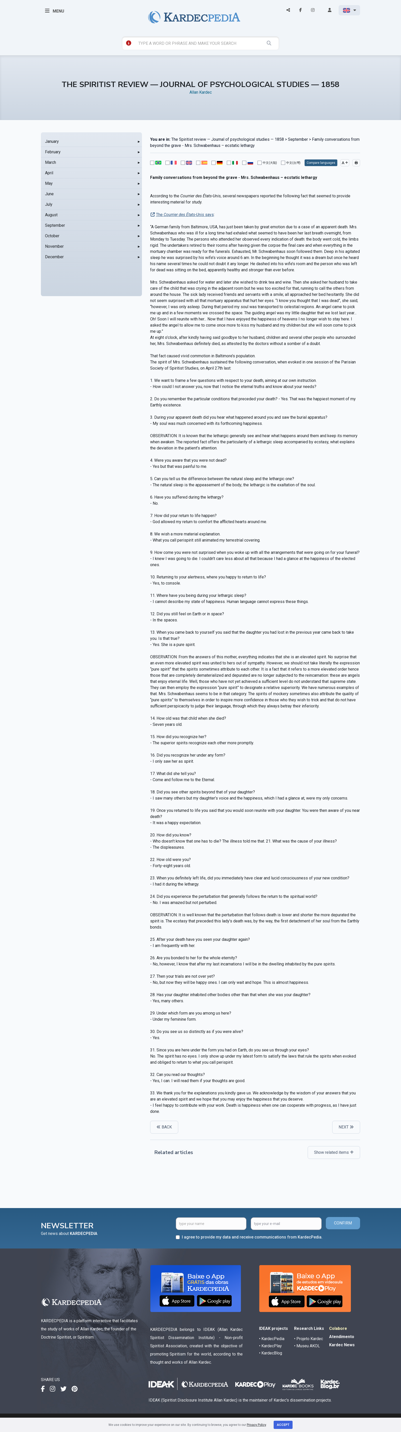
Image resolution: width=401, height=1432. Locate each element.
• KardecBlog (270, 1353)
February (53, 151)
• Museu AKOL (307, 1345)
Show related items (334, 1152)
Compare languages (321, 163)
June (49, 193)
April (49, 172)
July (48, 204)
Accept (283, 1425)
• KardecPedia (271, 1338)
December (54, 256)
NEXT (346, 1127)
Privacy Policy (256, 1425)
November (54, 246)
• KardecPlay (270, 1345)
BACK (164, 1127)
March (50, 162)
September (55, 225)
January (52, 141)
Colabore (338, 1328)
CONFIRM (343, 1223)
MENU (54, 10)
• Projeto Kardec (308, 1338)
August (51, 214)
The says (185, 214)
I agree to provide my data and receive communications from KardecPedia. (252, 1237)
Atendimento (341, 1336)
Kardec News (342, 1344)
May (49, 183)
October (52, 235)
